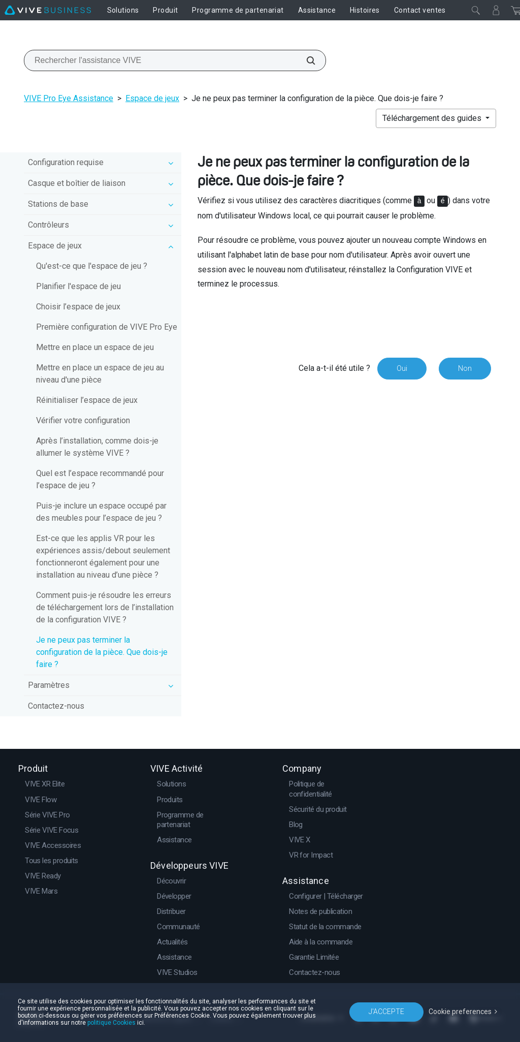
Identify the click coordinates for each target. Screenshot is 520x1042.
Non (465, 368)
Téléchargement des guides (432, 118)
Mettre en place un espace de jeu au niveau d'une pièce (100, 374)
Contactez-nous (56, 706)
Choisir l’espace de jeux (78, 306)
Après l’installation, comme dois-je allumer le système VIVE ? (97, 447)
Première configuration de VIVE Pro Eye (106, 327)
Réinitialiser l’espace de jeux (87, 400)
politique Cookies (111, 1022)
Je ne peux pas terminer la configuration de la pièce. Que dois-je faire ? (102, 652)
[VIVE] (48, 10)
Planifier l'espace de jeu (78, 286)
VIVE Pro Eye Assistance (68, 98)
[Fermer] (476, 10)
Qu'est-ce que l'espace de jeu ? (91, 266)
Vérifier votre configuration (83, 420)
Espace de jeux (152, 98)
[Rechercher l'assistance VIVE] (305, 60)
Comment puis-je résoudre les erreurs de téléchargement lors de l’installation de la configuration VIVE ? (105, 607)
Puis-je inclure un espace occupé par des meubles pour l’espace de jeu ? (101, 512)
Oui (402, 368)
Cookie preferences (460, 1011)
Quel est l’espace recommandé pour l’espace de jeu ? (100, 479)
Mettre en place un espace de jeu (95, 347)
